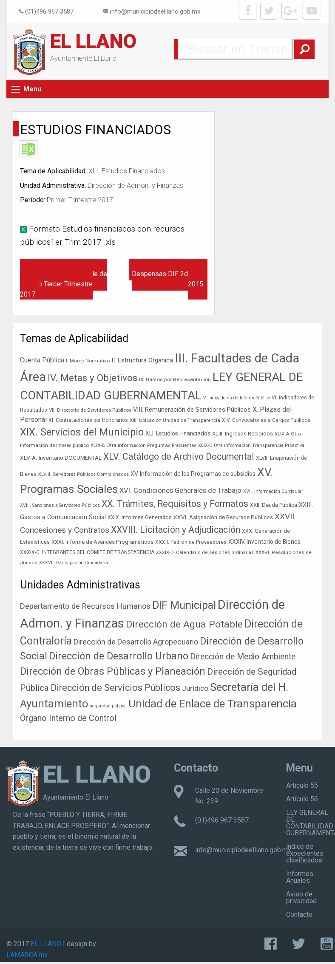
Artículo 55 (302, 785)
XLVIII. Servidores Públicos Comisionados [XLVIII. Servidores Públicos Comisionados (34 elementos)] (83, 474)
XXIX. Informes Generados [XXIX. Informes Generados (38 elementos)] (140, 517)
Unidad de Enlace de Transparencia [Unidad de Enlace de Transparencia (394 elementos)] (212, 703)
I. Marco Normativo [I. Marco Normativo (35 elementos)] (88, 361)
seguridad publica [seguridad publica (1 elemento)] (108, 706)
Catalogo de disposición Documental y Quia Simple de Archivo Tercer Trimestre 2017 (63, 279)
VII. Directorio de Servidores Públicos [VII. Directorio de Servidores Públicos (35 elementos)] (90, 410)
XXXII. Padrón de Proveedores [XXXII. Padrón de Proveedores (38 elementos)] (191, 542)
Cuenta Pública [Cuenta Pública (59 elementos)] (42, 360)
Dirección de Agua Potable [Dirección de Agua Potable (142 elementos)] (184, 624)
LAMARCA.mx (27, 955)
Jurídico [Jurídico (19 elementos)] (195, 688)
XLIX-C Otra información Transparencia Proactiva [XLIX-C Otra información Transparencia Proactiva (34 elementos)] (251, 445)
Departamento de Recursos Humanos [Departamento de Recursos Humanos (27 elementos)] (85, 606)
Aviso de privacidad (301, 897)
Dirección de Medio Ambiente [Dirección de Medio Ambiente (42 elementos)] (242, 657)
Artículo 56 (302, 799)
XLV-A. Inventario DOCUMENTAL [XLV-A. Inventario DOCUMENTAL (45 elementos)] (61, 457)
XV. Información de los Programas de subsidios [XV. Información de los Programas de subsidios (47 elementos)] (193, 473)
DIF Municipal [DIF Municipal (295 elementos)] (184, 605)
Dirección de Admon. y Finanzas (135, 185)
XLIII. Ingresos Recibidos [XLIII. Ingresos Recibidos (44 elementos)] (242, 433)
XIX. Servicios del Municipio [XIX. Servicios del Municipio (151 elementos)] (82, 432)
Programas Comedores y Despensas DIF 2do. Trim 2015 (169, 274)
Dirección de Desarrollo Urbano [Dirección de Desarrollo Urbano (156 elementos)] (118, 656)
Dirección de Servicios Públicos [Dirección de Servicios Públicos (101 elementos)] (115, 687)
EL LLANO (93, 41)
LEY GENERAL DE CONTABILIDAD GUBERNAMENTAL (310, 823)
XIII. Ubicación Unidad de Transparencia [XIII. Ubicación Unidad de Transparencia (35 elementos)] (175, 420)
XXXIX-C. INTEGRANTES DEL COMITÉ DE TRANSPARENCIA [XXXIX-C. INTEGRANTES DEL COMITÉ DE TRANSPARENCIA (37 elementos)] (87, 552)
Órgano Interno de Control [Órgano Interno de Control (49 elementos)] (68, 718)
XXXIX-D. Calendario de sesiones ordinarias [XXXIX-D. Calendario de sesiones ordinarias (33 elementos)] (205, 552)
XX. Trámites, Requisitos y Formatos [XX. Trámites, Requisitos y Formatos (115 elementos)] (175, 503)
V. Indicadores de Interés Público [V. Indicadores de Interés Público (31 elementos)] (236, 398)
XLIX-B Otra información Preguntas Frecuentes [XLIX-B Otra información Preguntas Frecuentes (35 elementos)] (143, 445)
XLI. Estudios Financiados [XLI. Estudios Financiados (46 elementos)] (177, 433)
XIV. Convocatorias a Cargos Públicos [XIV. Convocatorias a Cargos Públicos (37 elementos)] (266, 420)
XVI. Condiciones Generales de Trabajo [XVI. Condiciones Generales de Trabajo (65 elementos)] (180, 490)
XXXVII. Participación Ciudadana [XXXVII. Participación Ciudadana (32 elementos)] (73, 562)
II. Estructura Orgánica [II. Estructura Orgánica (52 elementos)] (142, 360)
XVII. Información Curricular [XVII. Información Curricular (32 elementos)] (273, 491)
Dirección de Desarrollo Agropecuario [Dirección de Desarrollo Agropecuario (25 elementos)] (136, 641)
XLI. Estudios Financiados (126, 171)
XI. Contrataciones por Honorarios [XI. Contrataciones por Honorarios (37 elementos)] (88, 420)
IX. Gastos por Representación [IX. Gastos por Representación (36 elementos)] (175, 379)
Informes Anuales (299, 877)
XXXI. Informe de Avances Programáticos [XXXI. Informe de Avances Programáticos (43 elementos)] (102, 542)
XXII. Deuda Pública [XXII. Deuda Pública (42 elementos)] (273, 505)
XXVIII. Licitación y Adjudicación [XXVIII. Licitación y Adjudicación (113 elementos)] (175, 529)
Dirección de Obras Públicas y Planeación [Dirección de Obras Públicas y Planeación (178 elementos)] (112, 671)
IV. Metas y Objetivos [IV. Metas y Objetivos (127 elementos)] (92, 377)
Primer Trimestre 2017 (80, 200)
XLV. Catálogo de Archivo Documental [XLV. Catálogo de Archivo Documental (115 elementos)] (178, 456)
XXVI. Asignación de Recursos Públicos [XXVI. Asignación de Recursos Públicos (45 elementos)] (223, 517)
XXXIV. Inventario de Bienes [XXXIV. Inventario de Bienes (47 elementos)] (264, 541)
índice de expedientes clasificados (305, 853)
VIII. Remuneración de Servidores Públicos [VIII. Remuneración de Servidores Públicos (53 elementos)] (192, 409)
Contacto (299, 914)
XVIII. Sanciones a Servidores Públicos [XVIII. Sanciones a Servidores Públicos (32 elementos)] (60, 505)
